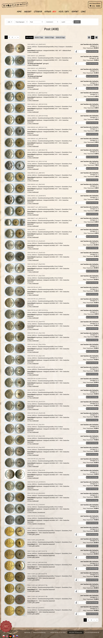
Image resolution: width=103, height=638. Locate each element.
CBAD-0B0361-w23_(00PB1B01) (36, 55)
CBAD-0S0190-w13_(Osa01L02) (36, 252)
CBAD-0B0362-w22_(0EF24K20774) (37, 150)
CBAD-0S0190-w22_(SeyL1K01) (36, 367)
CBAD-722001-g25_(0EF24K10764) (37, 562)
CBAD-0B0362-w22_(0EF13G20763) (37, 93)
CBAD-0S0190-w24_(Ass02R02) (36, 493)
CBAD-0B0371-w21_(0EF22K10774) (37, 218)
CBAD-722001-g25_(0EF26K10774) (37, 573)
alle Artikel (29, 37)
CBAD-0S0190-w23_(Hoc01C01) (36, 401)
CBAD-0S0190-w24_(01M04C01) (36, 482)
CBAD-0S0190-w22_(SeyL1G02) (36, 333)
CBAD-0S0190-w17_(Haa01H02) (36, 264)
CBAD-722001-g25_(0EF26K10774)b (37, 596)
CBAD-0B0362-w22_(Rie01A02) (36, 184)
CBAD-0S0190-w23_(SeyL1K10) (36, 470)
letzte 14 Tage (49, 37)
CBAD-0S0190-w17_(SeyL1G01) (36, 275)
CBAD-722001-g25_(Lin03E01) (35, 607)
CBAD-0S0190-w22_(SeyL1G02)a (36, 344)
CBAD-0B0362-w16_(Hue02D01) (36, 81)
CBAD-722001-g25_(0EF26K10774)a (37, 585)
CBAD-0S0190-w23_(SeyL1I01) (35, 424)
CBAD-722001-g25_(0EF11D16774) (37, 551)
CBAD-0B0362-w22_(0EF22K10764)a (37, 115)
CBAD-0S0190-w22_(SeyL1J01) (36, 356)
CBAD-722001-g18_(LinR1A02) (35, 540)
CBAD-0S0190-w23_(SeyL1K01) (36, 447)
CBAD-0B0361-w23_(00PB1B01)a (36, 68)
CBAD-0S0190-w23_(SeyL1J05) (36, 436)
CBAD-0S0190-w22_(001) (34, 287)
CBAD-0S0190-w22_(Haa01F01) (36, 321)
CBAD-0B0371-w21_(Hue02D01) (36, 229)
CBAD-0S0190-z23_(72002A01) (36, 504)
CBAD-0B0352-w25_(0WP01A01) (36, 44)
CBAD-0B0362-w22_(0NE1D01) (36, 173)
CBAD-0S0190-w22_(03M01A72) (36, 298)
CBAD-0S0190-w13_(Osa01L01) (36, 241)
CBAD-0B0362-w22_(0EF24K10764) (37, 138)
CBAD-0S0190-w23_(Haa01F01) (36, 390)
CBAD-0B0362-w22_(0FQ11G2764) (37, 161)
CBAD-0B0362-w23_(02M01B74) (36, 195)
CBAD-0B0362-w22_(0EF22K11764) (37, 127)
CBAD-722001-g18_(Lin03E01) (35, 528)
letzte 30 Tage (60, 37)
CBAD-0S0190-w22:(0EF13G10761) (37, 378)
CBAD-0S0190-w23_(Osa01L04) (36, 413)
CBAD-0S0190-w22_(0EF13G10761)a (37, 310)
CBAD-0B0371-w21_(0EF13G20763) (37, 207)
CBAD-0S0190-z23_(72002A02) (36, 516)
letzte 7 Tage (39, 37)
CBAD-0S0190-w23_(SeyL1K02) (36, 458)
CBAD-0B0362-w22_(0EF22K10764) (37, 104)
